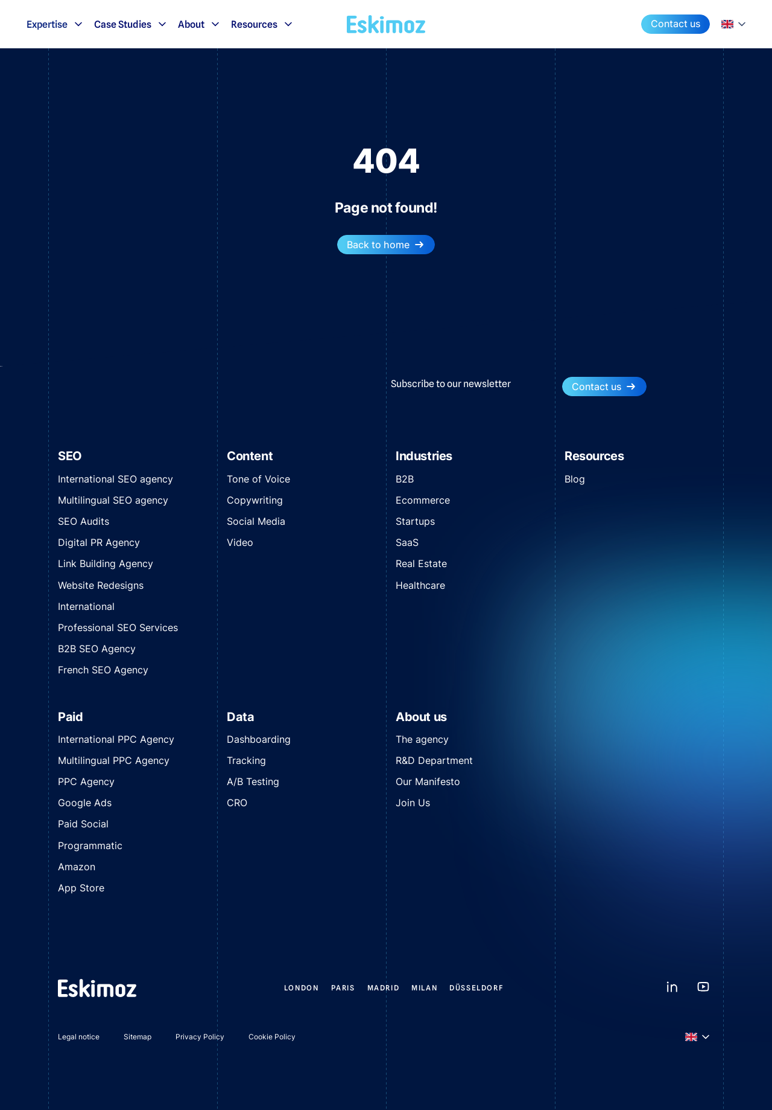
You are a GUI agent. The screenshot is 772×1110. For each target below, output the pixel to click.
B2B (405, 479)
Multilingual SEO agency (113, 500)
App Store (81, 888)
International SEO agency (115, 479)
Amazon (76, 867)
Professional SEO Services (118, 627)
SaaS (407, 542)
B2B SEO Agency (97, 649)
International (86, 606)
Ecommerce (423, 500)
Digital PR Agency (99, 542)
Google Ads (85, 803)
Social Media (256, 521)
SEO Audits (83, 521)
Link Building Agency (105, 563)
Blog (575, 479)
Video (240, 542)
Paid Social (83, 824)
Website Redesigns (101, 585)
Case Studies (131, 24)
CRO (237, 803)
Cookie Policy (272, 1036)
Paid (70, 717)
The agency (422, 739)
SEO (70, 456)
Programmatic (90, 845)
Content (250, 456)
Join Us (413, 803)
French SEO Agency (103, 670)
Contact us (675, 24)
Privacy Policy (200, 1036)
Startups (415, 521)
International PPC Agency (116, 739)
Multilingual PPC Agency (113, 760)
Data (240, 717)
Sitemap (137, 1036)
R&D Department (434, 760)
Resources (262, 24)
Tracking (246, 760)
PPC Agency (86, 781)
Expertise (55, 24)
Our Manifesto (428, 781)
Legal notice (79, 1036)
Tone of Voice (258, 479)
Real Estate (421, 563)
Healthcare (420, 585)
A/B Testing (253, 781)
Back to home (386, 245)
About (199, 24)
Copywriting (255, 500)
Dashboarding (259, 739)
